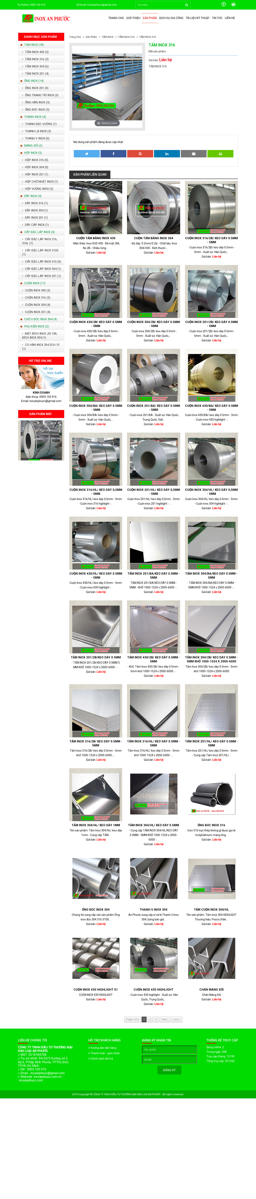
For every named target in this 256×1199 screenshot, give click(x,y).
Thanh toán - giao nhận (104, 1053)
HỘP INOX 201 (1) (35, 174)
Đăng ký (169, 1070)
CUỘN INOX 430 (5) (36, 290)
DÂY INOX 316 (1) (35, 203)
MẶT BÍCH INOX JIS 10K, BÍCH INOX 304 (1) (39, 335)
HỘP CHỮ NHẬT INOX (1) (40, 181)
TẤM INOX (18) (32, 45)
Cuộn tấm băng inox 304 (153, 238)
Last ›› (176, 1019)
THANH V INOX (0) (35, 138)
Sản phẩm (150, 18)
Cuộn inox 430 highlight (153, 989)
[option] (41, 440)
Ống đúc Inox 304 (96, 909)
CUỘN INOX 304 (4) (36, 305)
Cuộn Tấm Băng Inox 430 (95, 238)
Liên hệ (230, 18)
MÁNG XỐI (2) (31, 145)
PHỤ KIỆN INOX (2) (34, 326)
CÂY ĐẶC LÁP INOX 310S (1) (40, 252)
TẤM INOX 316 (126, 36)
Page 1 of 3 (132, 1019)
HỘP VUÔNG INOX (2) (37, 189)
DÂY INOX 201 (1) (35, 217)
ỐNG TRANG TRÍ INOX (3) (40, 95)
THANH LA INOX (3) (36, 131)
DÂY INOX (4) (30, 196)
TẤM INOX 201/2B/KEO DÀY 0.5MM (96, 657)
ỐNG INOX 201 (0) (35, 88)
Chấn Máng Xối (211, 989)
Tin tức (217, 18)
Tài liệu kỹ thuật (198, 18)
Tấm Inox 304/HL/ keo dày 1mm (96, 825)
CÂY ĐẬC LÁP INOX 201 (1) (41, 276)
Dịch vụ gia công (171, 18)
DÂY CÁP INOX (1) (35, 225)
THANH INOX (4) (33, 117)
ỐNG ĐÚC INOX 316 (211, 825)
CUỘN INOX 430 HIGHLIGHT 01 (96, 989)
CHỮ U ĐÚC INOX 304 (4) (38, 319)
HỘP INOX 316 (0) (35, 160)
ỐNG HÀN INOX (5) (36, 102)
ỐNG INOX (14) (32, 81)
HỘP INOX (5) (31, 153)
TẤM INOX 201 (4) (35, 73)
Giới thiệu (133, 18)
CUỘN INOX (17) (32, 283)
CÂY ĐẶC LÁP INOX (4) (37, 232)
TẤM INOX (108, 36)
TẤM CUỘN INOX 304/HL (211, 909)
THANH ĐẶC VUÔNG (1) (39, 124)
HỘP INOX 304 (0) (35, 167)
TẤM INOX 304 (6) (35, 66)
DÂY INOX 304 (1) (35, 210)
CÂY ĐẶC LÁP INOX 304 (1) (41, 269)
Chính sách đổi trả (100, 1058)
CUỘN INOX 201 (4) (36, 312)
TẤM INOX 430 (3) (35, 52)
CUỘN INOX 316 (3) (36, 297)
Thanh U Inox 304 (153, 909)
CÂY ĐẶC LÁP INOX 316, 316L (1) (39, 241)
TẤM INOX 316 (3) (35, 59)
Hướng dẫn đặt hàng (102, 1047)
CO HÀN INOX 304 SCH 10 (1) (40, 347)
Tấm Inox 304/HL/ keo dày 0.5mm (153, 825)
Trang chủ (116, 18)
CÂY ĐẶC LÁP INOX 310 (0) (41, 261)
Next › (165, 1019)
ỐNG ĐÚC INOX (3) (35, 109)
